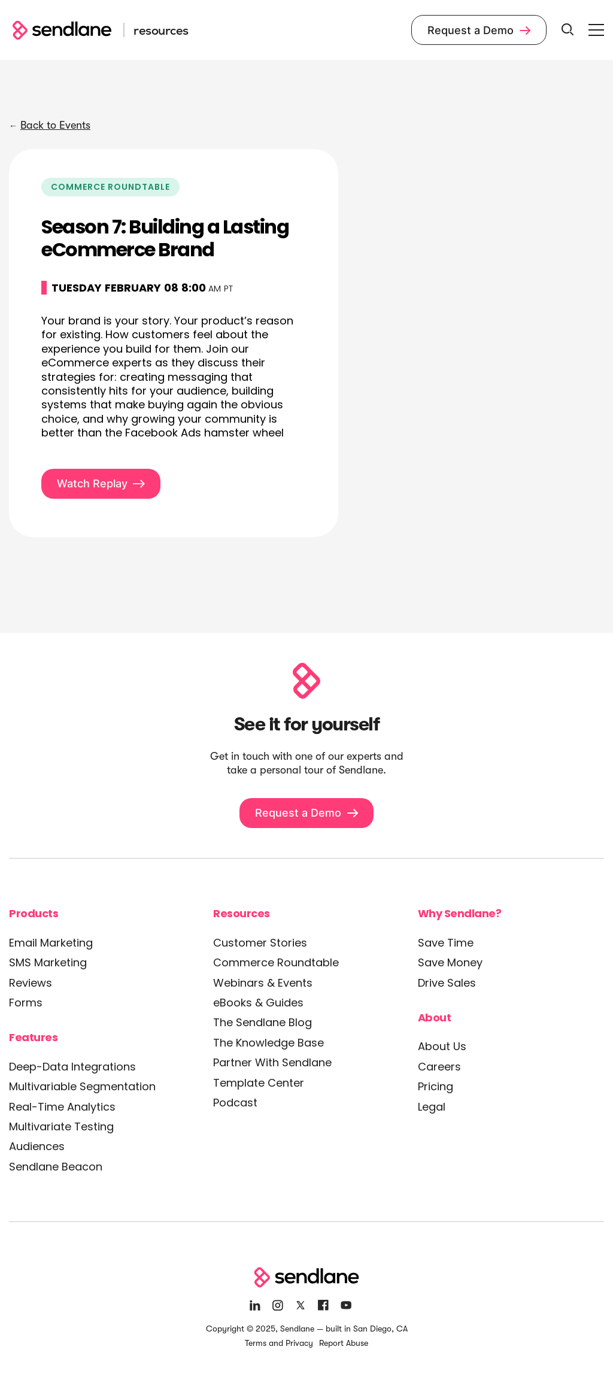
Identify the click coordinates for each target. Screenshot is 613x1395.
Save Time (446, 942)
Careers (439, 1066)
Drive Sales (447, 982)
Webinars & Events (262, 982)
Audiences (37, 1146)
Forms (26, 1002)
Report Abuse (343, 1343)
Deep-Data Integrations (72, 1066)
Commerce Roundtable (276, 962)
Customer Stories (260, 942)
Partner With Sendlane (272, 1062)
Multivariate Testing (61, 1126)
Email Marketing (51, 942)
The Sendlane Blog (262, 1022)
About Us (442, 1046)
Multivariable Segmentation (82, 1086)
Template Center (258, 1082)
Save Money (450, 962)
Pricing (435, 1086)
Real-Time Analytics (62, 1106)
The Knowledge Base (268, 1042)
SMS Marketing (48, 962)
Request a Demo (478, 30)
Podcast (235, 1102)
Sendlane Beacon (55, 1166)
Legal (431, 1106)
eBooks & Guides (258, 1002)
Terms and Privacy (279, 1343)
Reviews (30, 982)
